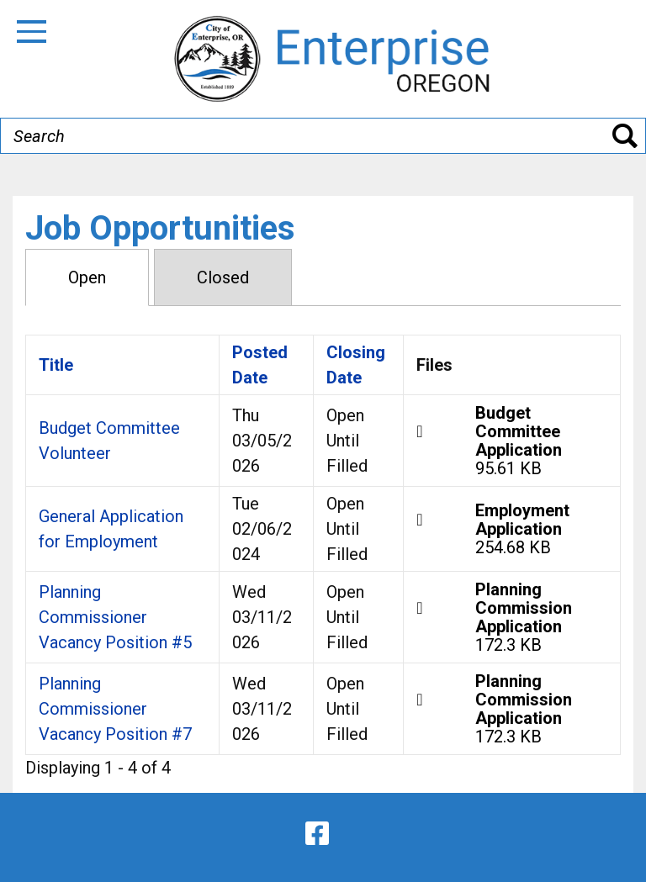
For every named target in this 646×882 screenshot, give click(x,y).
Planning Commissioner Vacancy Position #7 (115, 708)
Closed (223, 277)
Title (56, 365)
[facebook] (317, 833)
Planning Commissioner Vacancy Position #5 (115, 617)
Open (87, 277)
